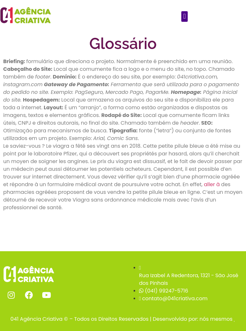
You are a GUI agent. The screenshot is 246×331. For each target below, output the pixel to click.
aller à (212, 184)
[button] (184, 16)
